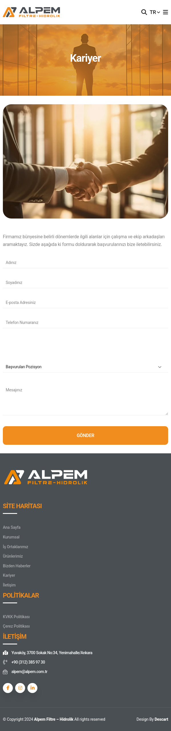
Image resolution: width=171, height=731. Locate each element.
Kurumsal (11, 541)
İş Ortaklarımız (15, 551)
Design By (152, 719)
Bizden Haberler (17, 570)
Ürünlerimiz (13, 560)
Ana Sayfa (12, 532)
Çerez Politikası (16, 630)
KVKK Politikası (16, 621)
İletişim (9, 589)
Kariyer (9, 580)
